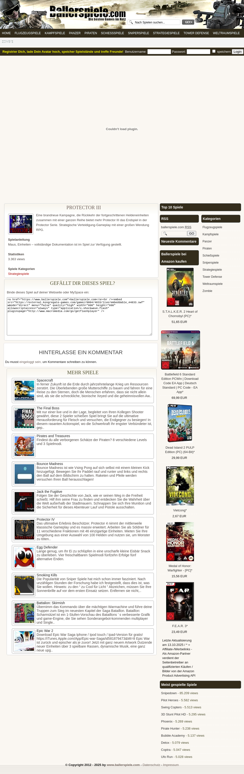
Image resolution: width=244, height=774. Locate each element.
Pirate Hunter (170, 728)
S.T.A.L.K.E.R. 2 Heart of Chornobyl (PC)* (180, 314)
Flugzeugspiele (28, 33)
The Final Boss (48, 408)
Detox (165, 742)
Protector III (83, 207)
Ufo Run (167, 757)
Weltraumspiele (226, 33)
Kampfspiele (55, 33)
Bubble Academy (173, 735)
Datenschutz (151, 765)
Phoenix (167, 721)
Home (6, 33)
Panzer (75, 33)
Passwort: (191, 51)
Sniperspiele (138, 33)
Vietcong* (180, 510)
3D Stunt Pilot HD (173, 714)
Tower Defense (196, 33)
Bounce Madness (50, 464)
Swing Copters (171, 707)
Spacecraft (45, 380)
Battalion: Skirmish (51, 603)
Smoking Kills (47, 575)
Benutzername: (148, 51)
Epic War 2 (45, 631)
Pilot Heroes (169, 700)
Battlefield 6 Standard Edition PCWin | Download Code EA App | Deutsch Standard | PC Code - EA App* (179, 383)
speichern (222, 51)
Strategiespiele (166, 33)
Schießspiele (112, 33)
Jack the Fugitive (49, 492)
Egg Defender (47, 547)
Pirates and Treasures (53, 436)
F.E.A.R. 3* (180, 626)
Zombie (7, 42)
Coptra (166, 750)
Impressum (171, 765)
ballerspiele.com (176, 227)
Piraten (91, 33)
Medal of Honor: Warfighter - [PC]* (180, 568)
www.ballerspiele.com (123, 765)
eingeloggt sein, (31, 362)
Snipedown (169, 693)
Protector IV (46, 519)
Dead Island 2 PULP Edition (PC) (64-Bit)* (180, 450)
